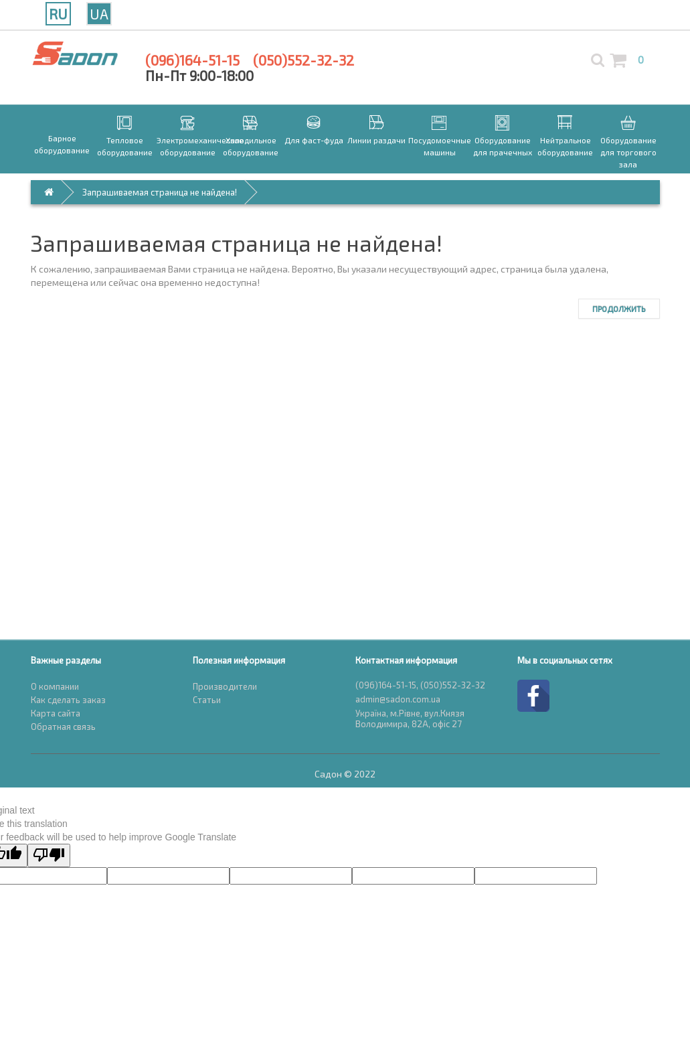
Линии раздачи (376, 140)
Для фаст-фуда (313, 140)
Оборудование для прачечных (502, 146)
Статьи (207, 699)
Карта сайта (55, 713)
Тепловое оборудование (125, 146)
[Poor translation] (48, 855)
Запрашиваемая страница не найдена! (159, 192)
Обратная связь (63, 726)
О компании (55, 686)
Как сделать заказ (68, 699)
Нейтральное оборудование (565, 146)
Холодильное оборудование (250, 146)
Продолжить (619, 308)
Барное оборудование (62, 144)
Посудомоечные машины (439, 146)
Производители (225, 686)
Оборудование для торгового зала (628, 152)
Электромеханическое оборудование (188, 146)
